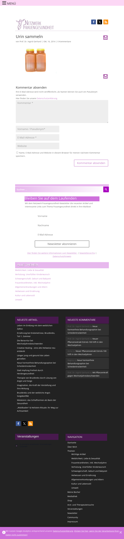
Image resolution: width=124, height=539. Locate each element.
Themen (71, 451)
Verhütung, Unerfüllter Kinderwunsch (32, 274)
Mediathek (72, 496)
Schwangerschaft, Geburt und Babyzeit (33, 278)
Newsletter (72, 513)
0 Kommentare (64, 41)
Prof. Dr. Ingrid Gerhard (30, 41)
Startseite (71, 442)
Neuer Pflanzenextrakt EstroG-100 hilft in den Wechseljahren (85, 342)
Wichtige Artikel (78, 454)
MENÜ (11, 3)
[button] (93, 22)
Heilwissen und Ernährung (27, 291)
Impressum (72, 521)
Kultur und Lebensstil (25, 295)
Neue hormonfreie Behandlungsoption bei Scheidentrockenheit (84, 329)
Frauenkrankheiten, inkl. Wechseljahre (32, 282)
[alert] (36, 445)
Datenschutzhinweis (62, 256)
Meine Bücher (73, 492)
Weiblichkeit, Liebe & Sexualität (29, 270)
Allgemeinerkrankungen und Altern (31, 287)
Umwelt (18, 299)
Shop (69, 500)
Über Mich (72, 447)
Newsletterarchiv (87, 253)
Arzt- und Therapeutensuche (80, 504)
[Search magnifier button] (106, 189)
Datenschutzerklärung (47, 98)
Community (72, 517)
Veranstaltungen (75, 509)
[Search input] (59, 189)
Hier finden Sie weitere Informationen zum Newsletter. (52, 253)
